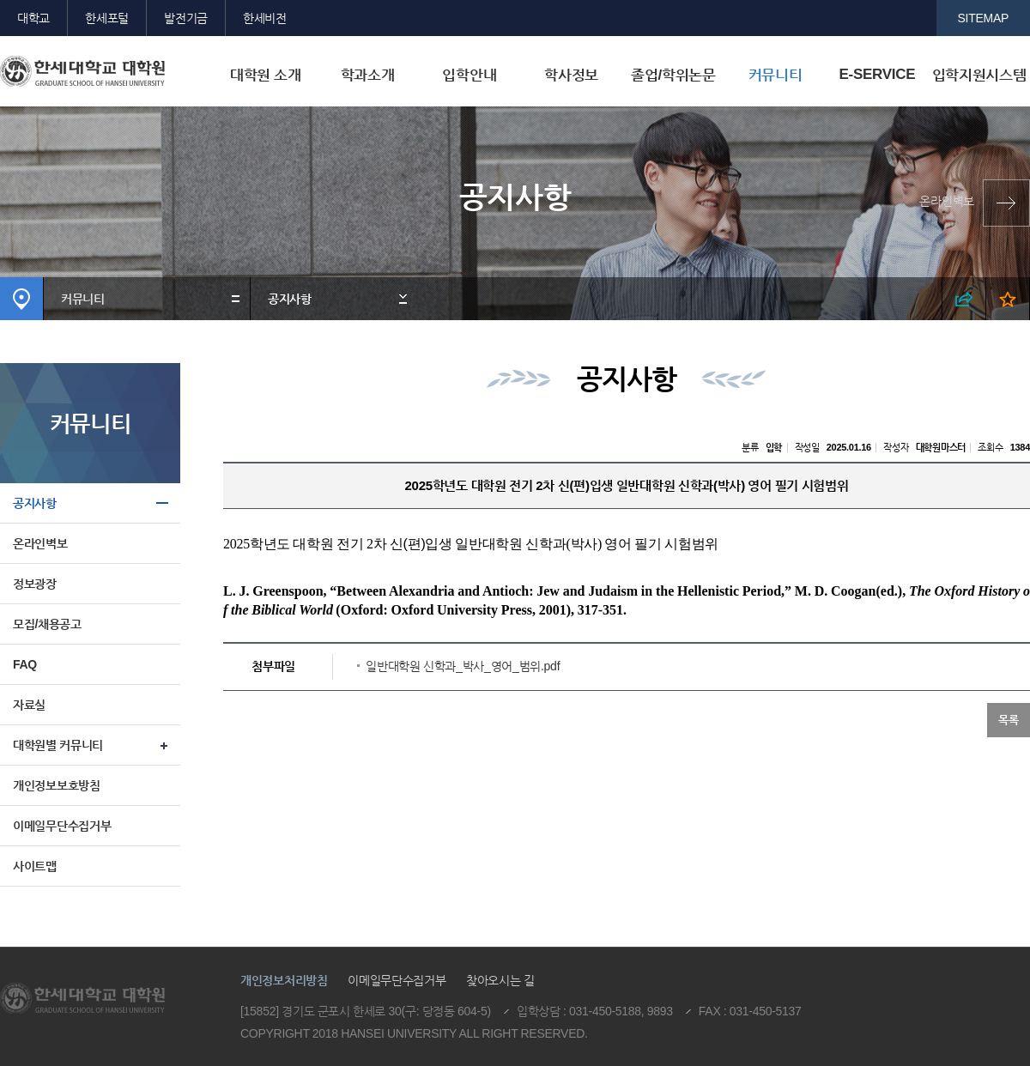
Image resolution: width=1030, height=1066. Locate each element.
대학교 (33, 18)
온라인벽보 (946, 201)
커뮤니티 (775, 75)
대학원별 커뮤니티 (58, 745)
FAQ (25, 664)
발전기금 (186, 18)
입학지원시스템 (979, 75)
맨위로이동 (899, 932)
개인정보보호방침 (56, 785)
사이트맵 (35, 866)
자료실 (29, 705)
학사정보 (571, 75)
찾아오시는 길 (500, 980)
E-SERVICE (877, 74)
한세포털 (107, 18)
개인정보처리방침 (284, 980)
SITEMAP (983, 18)
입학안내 (469, 75)
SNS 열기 (964, 298)
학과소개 (368, 75)
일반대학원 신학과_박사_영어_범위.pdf (463, 666)
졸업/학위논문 (673, 75)
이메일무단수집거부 (62, 826)
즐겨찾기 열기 (1008, 298)
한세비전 (265, 18)
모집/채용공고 (47, 624)
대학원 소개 (265, 75)
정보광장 (35, 584)
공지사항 (290, 299)
